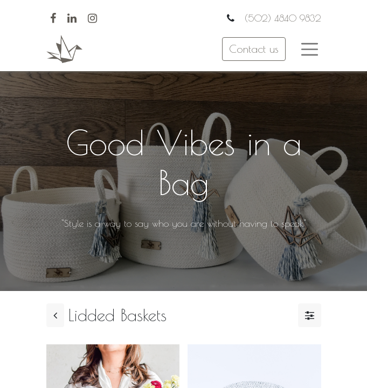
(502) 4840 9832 (281, 18)
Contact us (254, 49)
